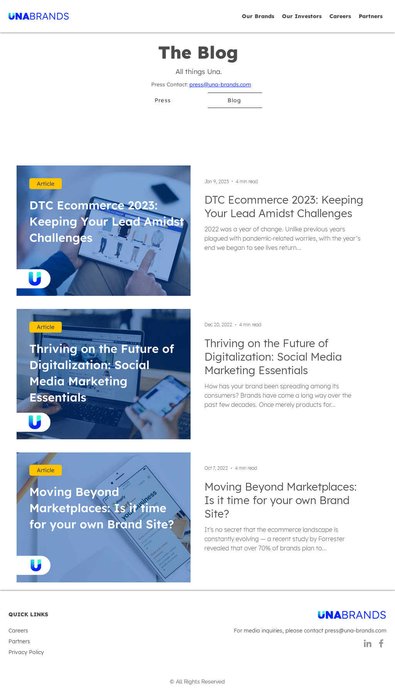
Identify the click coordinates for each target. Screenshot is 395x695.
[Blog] (235, 100)
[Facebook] (381, 643)
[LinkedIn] (367, 643)
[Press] (163, 100)
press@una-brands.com (220, 84)
